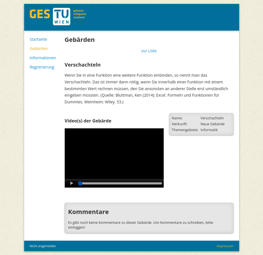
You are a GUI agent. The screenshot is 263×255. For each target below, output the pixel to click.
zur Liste (149, 50)
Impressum (225, 246)
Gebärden (39, 48)
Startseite (38, 39)
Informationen (43, 57)
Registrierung (42, 67)
